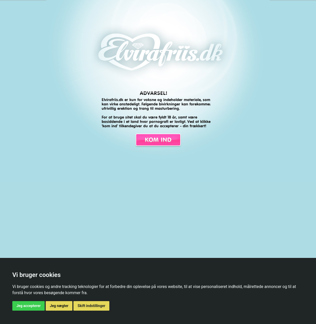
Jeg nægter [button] (59, 306)
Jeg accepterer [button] (28, 306)
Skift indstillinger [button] (91, 306)
